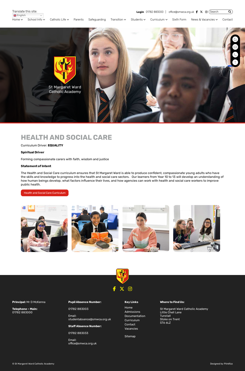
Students (137, 19)
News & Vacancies (203, 19)
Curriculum (157, 19)
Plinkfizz (228, 363)
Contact (227, 19)
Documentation (135, 316)
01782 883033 (78, 333)
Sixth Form (179, 19)
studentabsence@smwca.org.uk (89, 319)
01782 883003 (78, 309)
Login (140, 12)
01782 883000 (154, 12)
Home (16, 19)
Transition (117, 19)
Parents (79, 19)
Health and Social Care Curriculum (44, 193)
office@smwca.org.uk (181, 12)
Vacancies (131, 328)
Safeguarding (97, 19)
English (19, 15)
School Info (35, 19)
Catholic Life (58, 19)
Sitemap (130, 336)
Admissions (132, 312)
